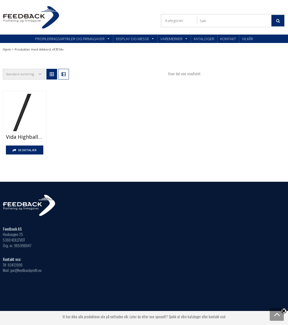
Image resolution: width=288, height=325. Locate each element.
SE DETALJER (27, 150)
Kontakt (228, 38)
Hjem (7, 49)
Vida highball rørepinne (24, 136)
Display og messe (135, 39)
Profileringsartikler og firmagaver (72, 39)
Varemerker (174, 39)
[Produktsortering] (24, 74)
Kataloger (204, 38)
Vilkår (247, 38)
